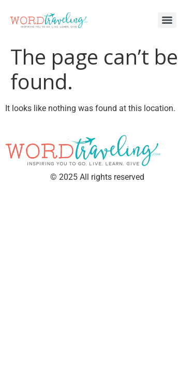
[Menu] (167, 20)
